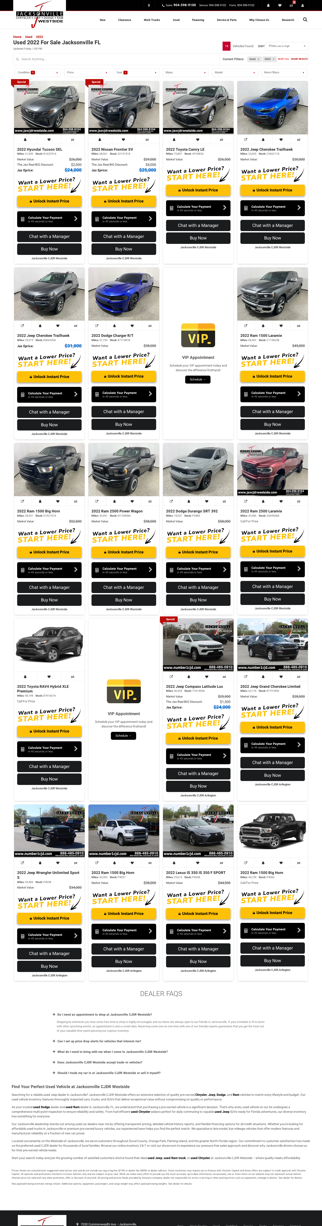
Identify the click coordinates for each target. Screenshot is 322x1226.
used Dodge (41, 1107)
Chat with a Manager (49, 236)
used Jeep (222, 1111)
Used (176, 20)
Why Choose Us (259, 20)
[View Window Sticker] (246, 139)
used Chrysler (140, 1111)
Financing (198, 20)
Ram (236, 1094)
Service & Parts (227, 20)
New (103, 20)
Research (288, 20)
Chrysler (201, 1094)
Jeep (211, 1094)
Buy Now (49, 249)
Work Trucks (152, 20)
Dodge (221, 1094)
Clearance (124, 20)
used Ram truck (175, 1158)
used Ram (73, 1107)
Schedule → (198, 379)
